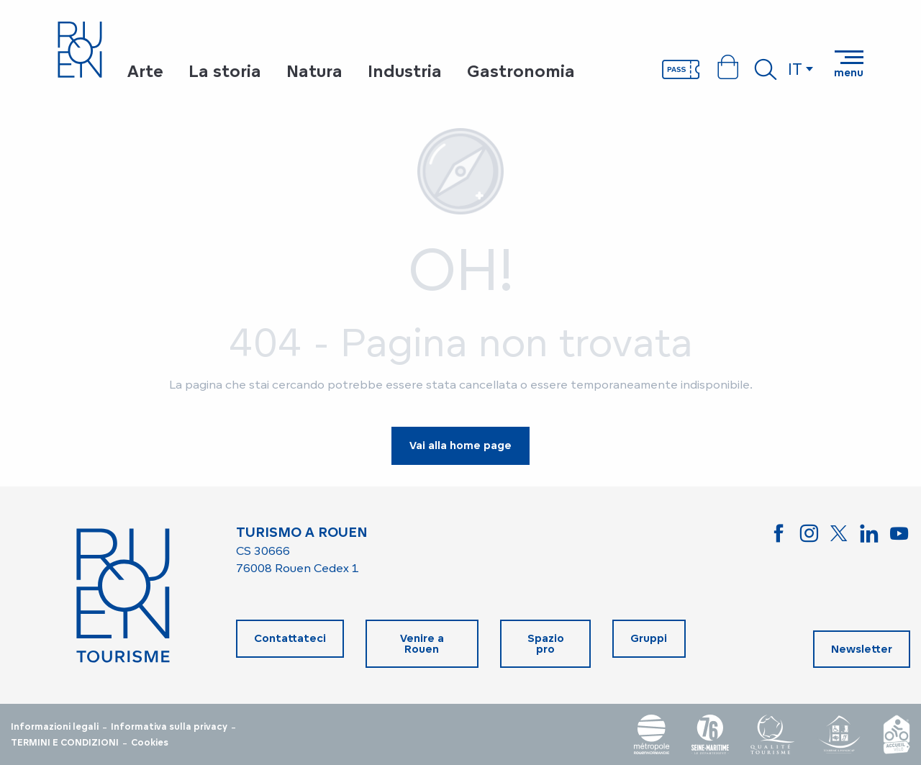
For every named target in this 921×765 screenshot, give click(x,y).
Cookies (149, 742)
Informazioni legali (55, 727)
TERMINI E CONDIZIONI (65, 742)
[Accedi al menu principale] (848, 64)
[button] (765, 69)
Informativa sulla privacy (169, 727)
